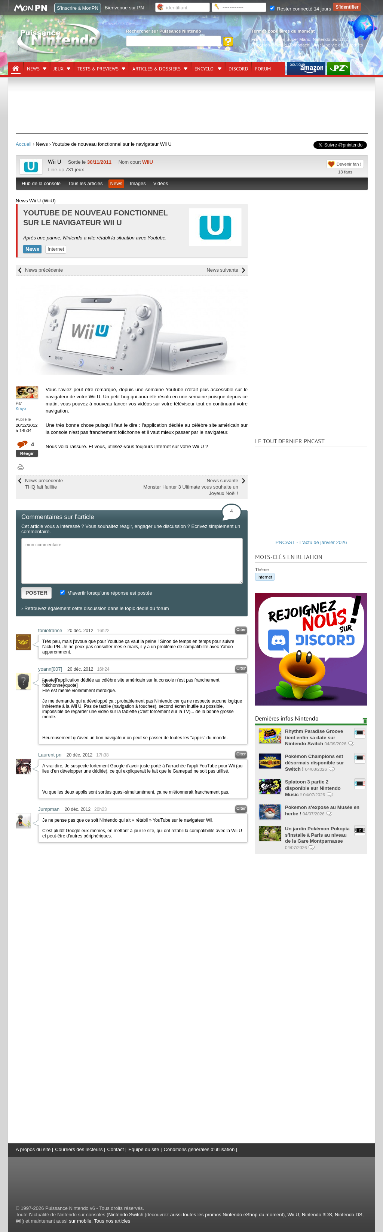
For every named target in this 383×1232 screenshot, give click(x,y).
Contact (115, 1149)
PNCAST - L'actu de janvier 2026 (311, 542)
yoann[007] (50, 669)
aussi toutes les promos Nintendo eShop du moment (226, 1214)
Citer (241, 629)
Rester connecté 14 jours (300, 9)
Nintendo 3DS (317, 1214)
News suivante (222, 270)
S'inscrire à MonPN (77, 8)
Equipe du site (143, 1149)
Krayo (21, 408)
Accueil (23, 144)
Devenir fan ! (349, 163)
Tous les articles (85, 183)
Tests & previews (98, 69)
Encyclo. (204, 69)
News (33, 69)
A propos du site (33, 1149)
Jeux (58, 69)
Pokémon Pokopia (269, 44)
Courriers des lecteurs (78, 1149)
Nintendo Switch (125, 1214)
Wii (19, 1221)
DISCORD (238, 69)
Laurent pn (49, 755)
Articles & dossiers (156, 69)
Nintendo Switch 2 (330, 39)
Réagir (27, 453)
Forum (263, 69)
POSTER (36, 593)
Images (138, 183)
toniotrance (50, 630)
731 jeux (74, 169)
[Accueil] (16, 68)
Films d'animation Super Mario (280, 39)
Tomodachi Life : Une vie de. (316, 44)
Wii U (54, 161)
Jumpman (48, 809)
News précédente (44, 270)
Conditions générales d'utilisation (199, 1149)
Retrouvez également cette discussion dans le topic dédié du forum (96, 608)
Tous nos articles (112, 1221)
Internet (56, 249)
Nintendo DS (348, 1214)
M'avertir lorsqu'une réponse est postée (106, 593)
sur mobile (80, 1221)
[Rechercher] (173, 41)
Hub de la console (41, 183)
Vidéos (160, 183)
